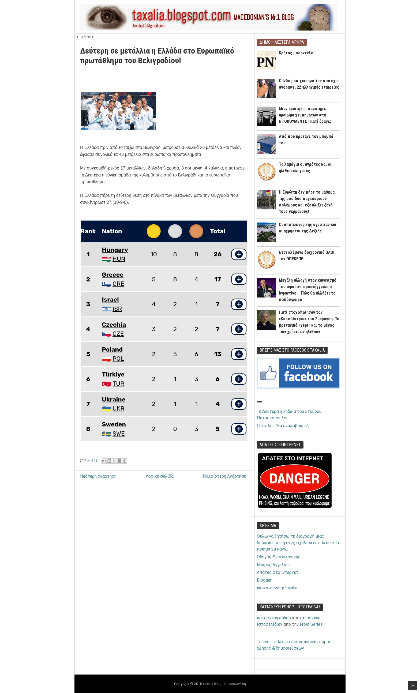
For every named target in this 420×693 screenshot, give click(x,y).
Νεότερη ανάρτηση (98, 476)
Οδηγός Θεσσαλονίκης (279, 556)
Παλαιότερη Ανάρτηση (224, 476)
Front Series (311, 624)
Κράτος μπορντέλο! (296, 52)
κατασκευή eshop (274, 617)
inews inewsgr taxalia (277, 587)
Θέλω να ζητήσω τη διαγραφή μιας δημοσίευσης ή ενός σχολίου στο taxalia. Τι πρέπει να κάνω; (298, 543)
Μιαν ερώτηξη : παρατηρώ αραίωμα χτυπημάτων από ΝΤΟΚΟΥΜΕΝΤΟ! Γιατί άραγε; (305, 115)
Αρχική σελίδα (160, 476)
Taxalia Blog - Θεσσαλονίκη (224, 684)
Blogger (264, 580)
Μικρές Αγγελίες (273, 564)
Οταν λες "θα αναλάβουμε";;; (283, 425)
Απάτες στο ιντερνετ (277, 572)
